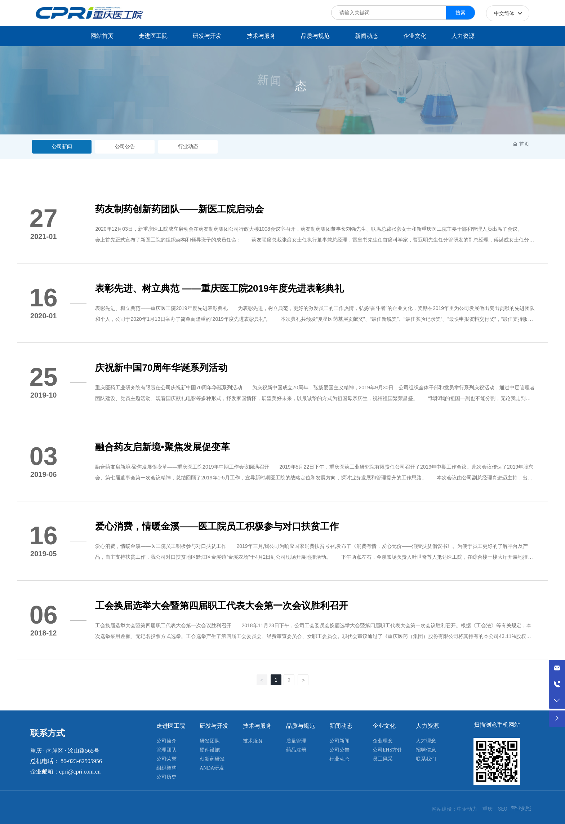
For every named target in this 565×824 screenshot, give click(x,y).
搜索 (460, 12)
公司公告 (125, 146)
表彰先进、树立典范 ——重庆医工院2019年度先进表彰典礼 (219, 288)
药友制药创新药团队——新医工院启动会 (179, 209)
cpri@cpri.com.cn (80, 771)
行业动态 (188, 146)
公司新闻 (62, 146)
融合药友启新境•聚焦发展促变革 (162, 447)
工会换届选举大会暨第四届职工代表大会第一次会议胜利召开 (221, 605)
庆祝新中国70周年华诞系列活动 (161, 367)
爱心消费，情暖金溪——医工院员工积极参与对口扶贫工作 (217, 526)
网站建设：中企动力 (454, 809)
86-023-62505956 (81, 761)
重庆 (487, 809)
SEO (502, 809)
